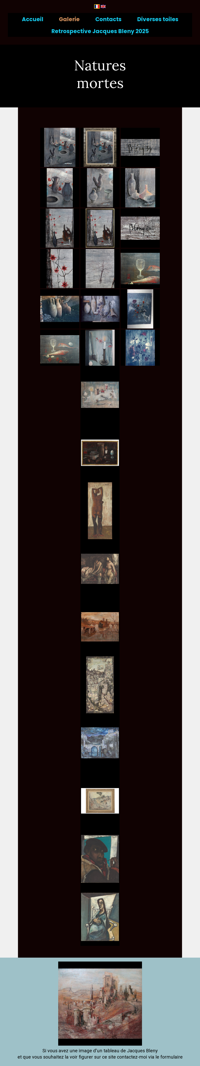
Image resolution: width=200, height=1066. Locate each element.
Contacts (108, 19)
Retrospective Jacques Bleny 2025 (100, 31)
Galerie (69, 19)
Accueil (32, 19)
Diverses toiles (157, 19)
